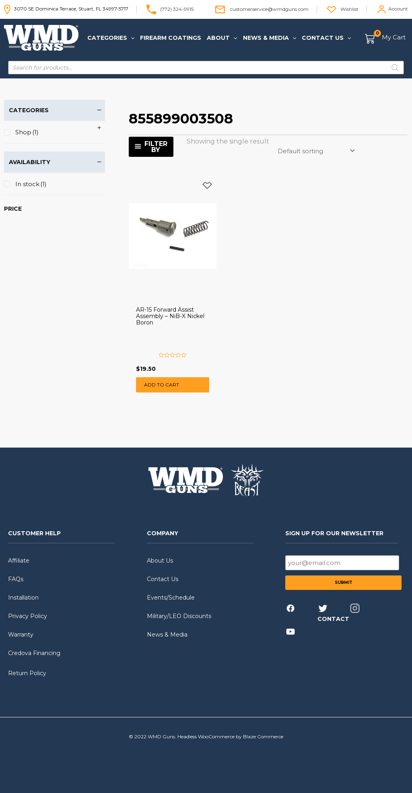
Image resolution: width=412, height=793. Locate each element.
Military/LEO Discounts (179, 616)
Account (398, 9)
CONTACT (333, 618)
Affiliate (18, 560)
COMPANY (162, 533)
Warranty (20, 634)
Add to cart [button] (161, 385)
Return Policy (27, 673)
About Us (160, 560)
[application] (130, 38)
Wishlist (349, 9)
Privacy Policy (27, 616)
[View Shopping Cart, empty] (385, 38)
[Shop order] (315, 151)
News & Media (167, 634)
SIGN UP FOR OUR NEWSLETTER (334, 533)
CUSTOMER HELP (34, 533)
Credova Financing (34, 653)
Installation (23, 597)
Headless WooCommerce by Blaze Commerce (230, 736)
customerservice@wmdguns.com (269, 9)
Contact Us (162, 579)
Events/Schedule (171, 597)
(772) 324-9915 (177, 9)
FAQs (15, 579)
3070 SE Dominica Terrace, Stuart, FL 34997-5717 (66, 9)
